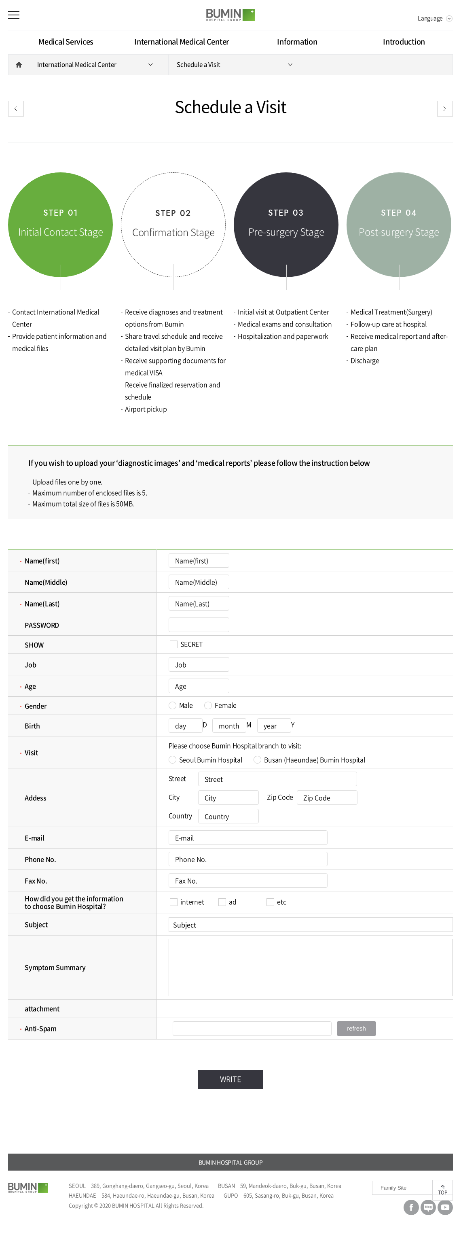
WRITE (230, 1078)
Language (430, 18)
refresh (356, 1028)
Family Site (393, 1188)
